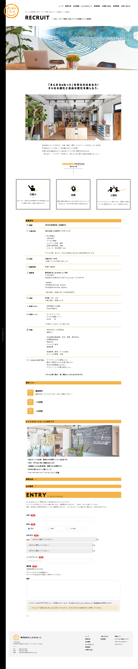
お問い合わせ (120, 6)
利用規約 (97, 606)
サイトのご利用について (122, 646)
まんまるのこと (81, 6)
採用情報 (110, 6)
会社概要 (70, 6)
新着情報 (91, 6)
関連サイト (118, 643)
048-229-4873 (23, 656)
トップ (55, 6)
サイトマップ (118, 651)
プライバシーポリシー (84, 606)
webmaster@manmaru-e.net (28, 659)
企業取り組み (100, 6)
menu (130, 6)
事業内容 (62, 6)
